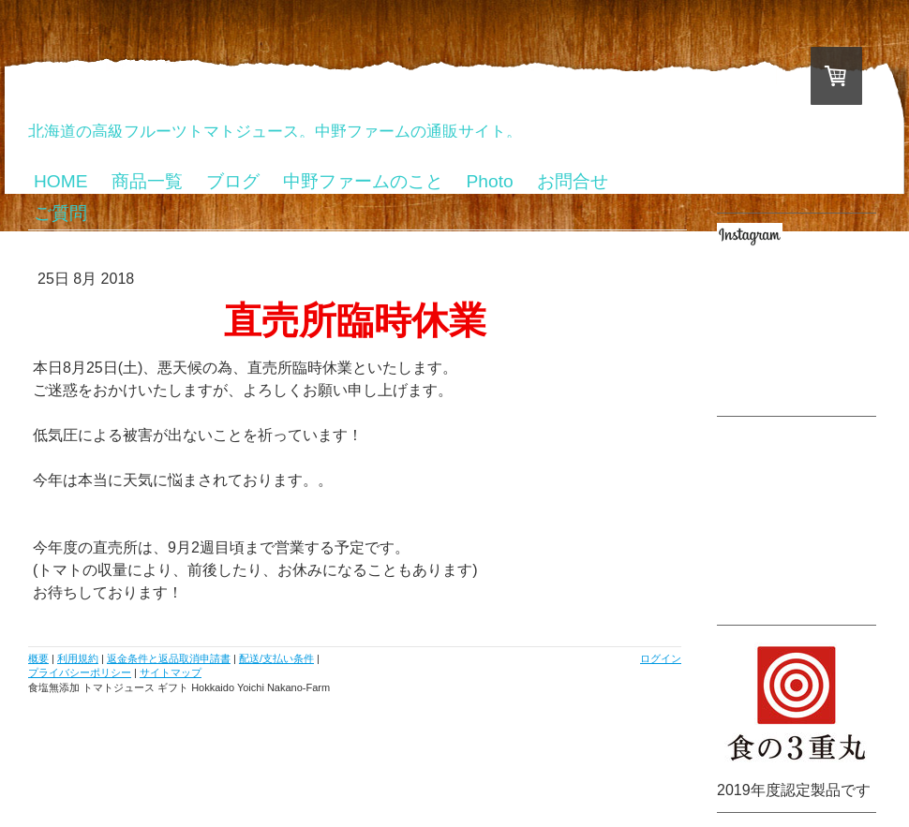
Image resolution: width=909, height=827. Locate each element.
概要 (38, 658)
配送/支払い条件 (276, 658)
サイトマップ (170, 672)
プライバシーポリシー (79, 672)
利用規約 (77, 658)
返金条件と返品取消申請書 (169, 658)
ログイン (660, 658)
